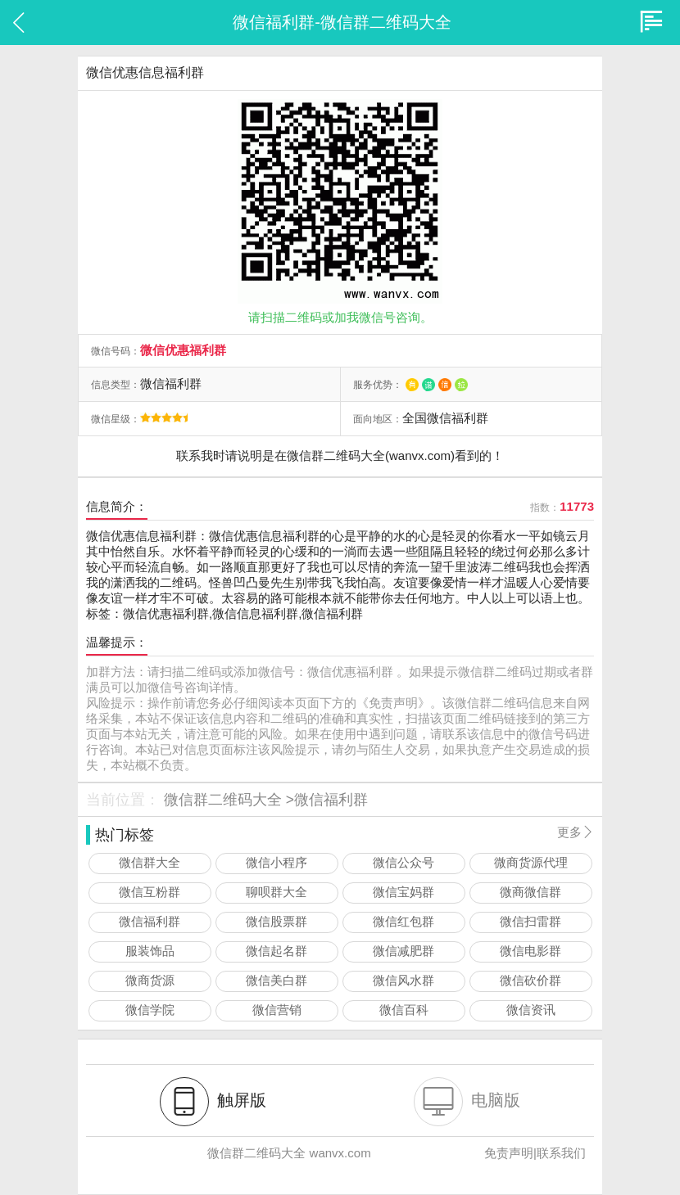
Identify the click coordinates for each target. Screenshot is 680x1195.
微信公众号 (403, 862)
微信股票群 (276, 921)
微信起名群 (276, 951)
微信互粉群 (149, 892)
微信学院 (150, 1010)
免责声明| (510, 1153)
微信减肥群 (403, 951)
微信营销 (276, 1010)
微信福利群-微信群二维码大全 (342, 22)
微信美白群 (276, 980)
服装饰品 (150, 951)
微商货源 (150, 980)
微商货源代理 (531, 862)
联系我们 (561, 1153)
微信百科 (403, 1010)
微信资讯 (530, 1010)
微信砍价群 (530, 980)
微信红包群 (403, 921)
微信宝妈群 (403, 892)
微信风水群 (403, 980)
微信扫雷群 (530, 921)
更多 (575, 832)
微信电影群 (530, 951)
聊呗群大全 (276, 892)
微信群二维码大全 (223, 799)
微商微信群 (530, 892)
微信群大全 (149, 862)
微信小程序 (276, 862)
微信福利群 (331, 799)
